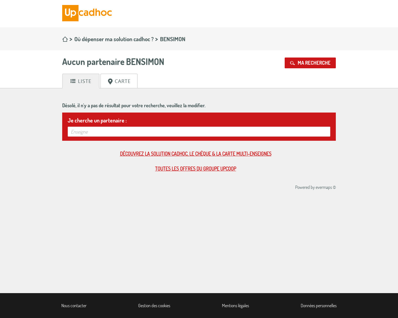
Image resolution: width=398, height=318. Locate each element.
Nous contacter (74, 305)
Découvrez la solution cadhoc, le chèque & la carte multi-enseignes (195, 154)
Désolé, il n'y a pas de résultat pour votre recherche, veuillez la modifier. (133, 105)
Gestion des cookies (154, 305)
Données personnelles (319, 305)
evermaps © (326, 187)
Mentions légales (235, 305)
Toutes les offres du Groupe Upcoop (195, 169)
